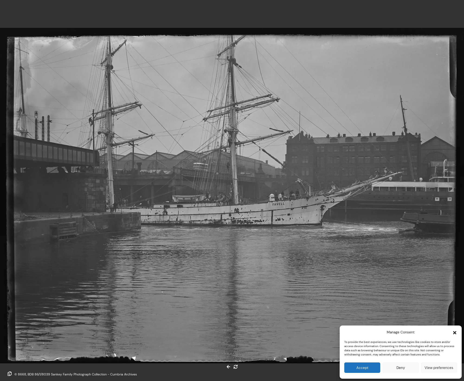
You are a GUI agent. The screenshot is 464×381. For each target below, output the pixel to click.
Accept (362, 367)
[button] (454, 332)
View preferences (439, 367)
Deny (400, 367)
